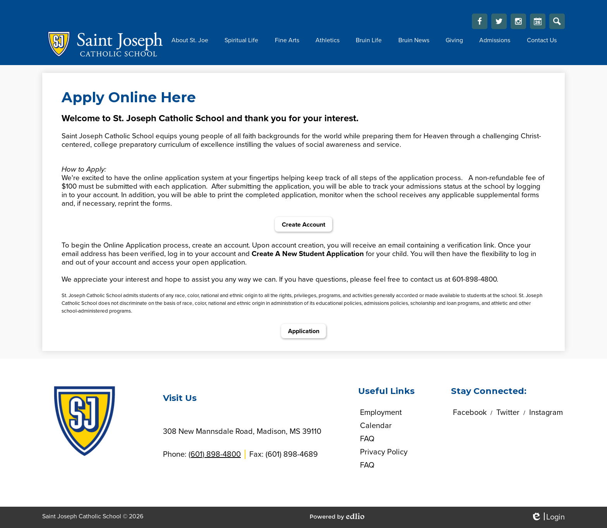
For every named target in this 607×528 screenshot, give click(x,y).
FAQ (367, 439)
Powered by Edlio (337, 516)
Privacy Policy (384, 452)
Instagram (518, 23)
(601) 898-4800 (215, 454)
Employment (381, 412)
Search (557, 23)
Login (548, 517)
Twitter (499, 23)
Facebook (479, 23)
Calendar (537, 23)
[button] (190, 40)
